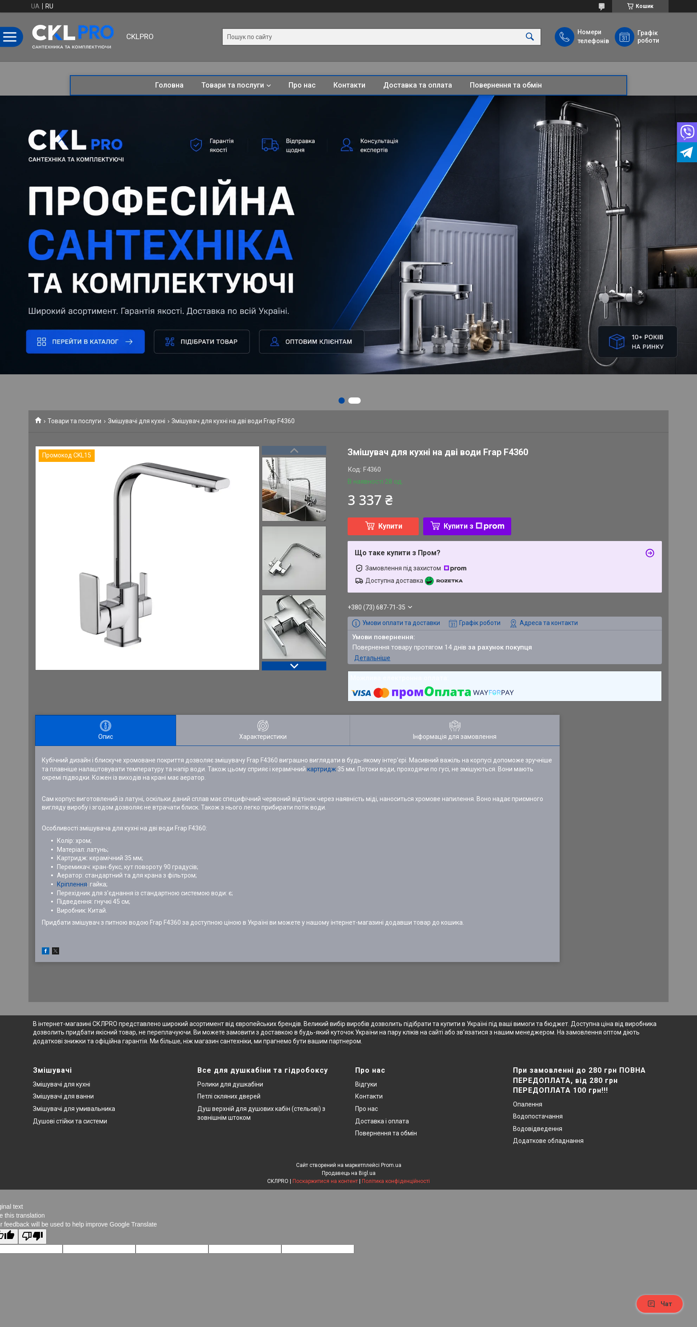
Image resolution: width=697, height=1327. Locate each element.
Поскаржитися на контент (325, 1181)
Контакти (349, 85)
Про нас (302, 85)
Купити (390, 526)
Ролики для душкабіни (230, 1084)
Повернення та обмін (506, 85)
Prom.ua (391, 1165)
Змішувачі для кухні (136, 421)
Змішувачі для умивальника (74, 1108)
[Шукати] (530, 37)
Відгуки (366, 1084)
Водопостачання (538, 1116)
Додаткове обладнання (548, 1140)
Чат (659, 1304)
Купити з (474, 526)
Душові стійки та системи (70, 1121)
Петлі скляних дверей (228, 1096)
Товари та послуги (232, 85)
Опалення (527, 1104)
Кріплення (72, 884)
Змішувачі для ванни (63, 1096)
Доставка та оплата (417, 85)
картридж (321, 769)
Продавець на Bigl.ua (349, 1173)
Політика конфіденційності (396, 1181)
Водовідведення (537, 1128)
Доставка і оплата (382, 1121)
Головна (169, 85)
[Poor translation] (32, 1236)
